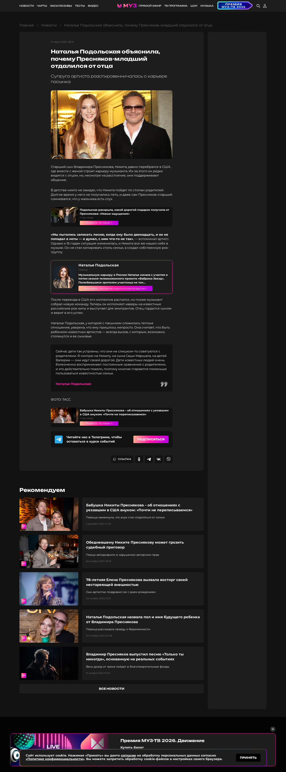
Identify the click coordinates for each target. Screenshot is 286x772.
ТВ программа (176, 6)
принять (248, 757)
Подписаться (151, 439)
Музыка (207, 6)
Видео (93, 6)
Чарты (42, 6)
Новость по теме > (99, 222)
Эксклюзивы (61, 6)
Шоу (194, 6)
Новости (26, 6)
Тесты (80, 6)
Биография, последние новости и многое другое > (122, 288)
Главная (26, 25)
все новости (111, 688)
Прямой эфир (150, 6)
